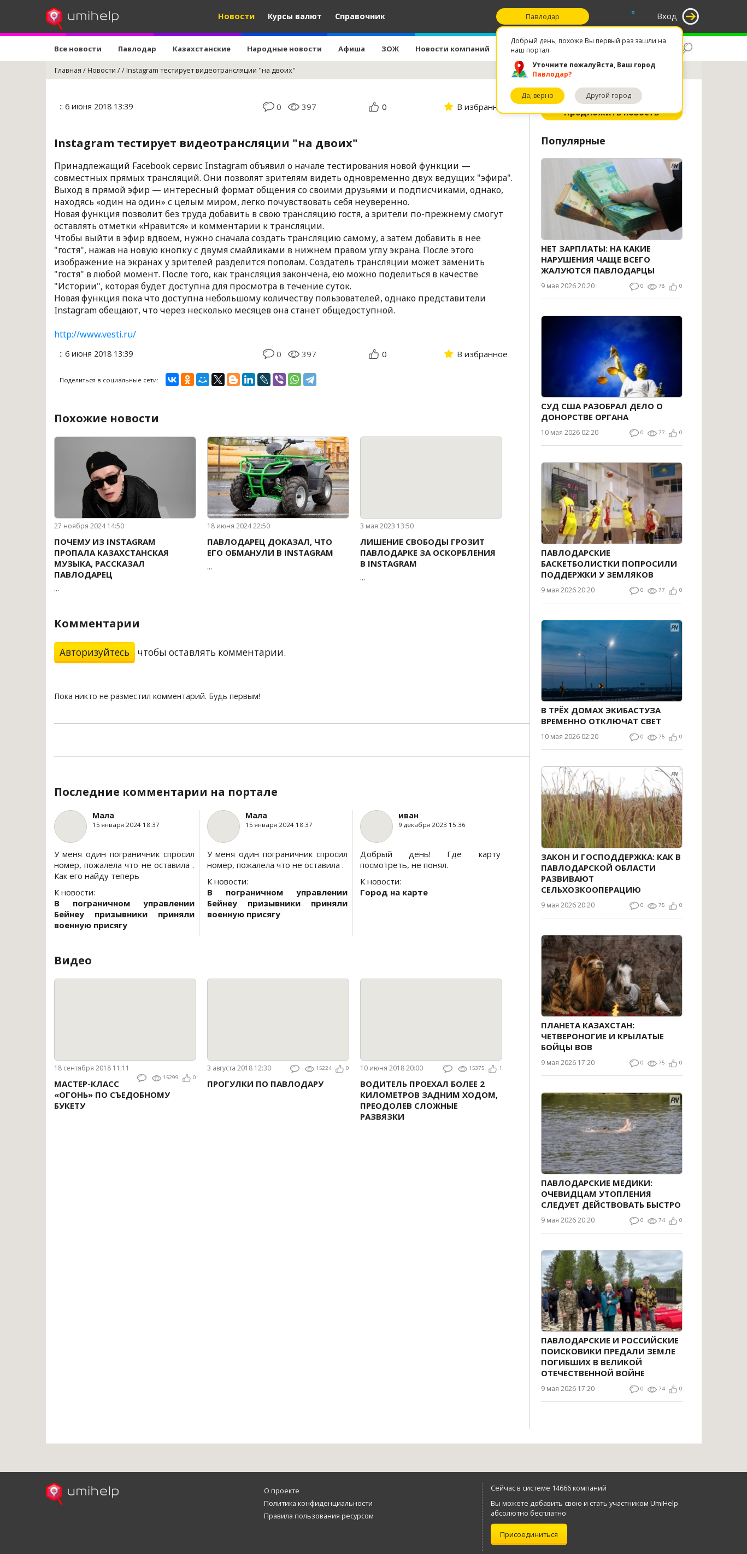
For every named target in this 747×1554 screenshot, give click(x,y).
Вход (667, 16)
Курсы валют (295, 16)
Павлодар (137, 49)
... (125, 564)
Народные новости (284, 49)
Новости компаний (452, 49)
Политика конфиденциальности (318, 1503)
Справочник (360, 16)
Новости (236, 16)
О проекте (281, 1490)
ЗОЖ (390, 49)
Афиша (351, 49)
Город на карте (394, 892)
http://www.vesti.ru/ (95, 334)
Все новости (78, 49)
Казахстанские (202, 49)
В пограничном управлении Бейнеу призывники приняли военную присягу (124, 914)
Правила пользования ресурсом (319, 1516)
